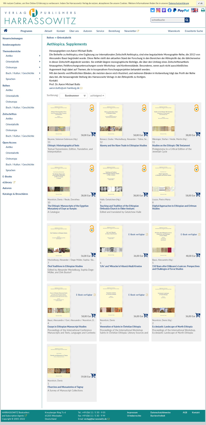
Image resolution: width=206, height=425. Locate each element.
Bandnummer (72, 95)
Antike (9, 55)
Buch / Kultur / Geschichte (20, 73)
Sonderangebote (12, 44)
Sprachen (10, 78)
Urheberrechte (134, 416)
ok (201, 3)
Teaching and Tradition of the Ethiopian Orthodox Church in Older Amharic (119, 207)
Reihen (50, 37)
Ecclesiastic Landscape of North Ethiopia (172, 326)
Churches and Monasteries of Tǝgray (65, 387)
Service (100, 30)
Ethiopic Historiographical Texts (63, 145)
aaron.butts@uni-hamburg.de (64, 87)
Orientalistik (12, 61)
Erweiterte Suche (194, 30)
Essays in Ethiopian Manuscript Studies (67, 326)
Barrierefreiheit (157, 416)
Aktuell (48, 30)
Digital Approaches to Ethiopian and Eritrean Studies (174, 207)
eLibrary (7, 182)
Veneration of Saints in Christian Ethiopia (120, 326)
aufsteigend (97, 95)
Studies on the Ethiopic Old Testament (171, 145)
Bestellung (114, 30)
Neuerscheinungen (13, 38)
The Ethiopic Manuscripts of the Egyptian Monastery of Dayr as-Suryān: (68, 207)
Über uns (74, 30)
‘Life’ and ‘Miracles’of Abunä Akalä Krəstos (121, 266)
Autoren (87, 30)
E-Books (7, 176)
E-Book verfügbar (136, 234)
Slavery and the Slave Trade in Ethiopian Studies (123, 145)
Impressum (132, 412)
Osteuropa (11, 67)
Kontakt (61, 30)
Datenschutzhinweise (160, 412)
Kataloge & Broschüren (15, 193)
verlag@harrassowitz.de (95, 419)
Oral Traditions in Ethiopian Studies (65, 266)
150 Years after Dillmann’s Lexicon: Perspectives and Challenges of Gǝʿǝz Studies (176, 267)
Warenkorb (174, 30)
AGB (185, 412)
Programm (26, 30)
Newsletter (130, 30)
